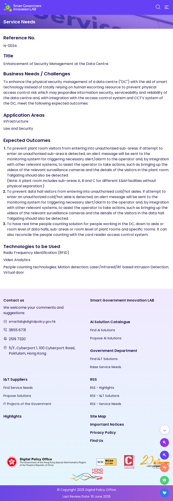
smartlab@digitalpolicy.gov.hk (32, 321)
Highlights (12, 416)
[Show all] (164, 429)
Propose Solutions (17, 396)
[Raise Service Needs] (164, 467)
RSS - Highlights (102, 387)
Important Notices (107, 424)
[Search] (157, 7)
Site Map (98, 416)
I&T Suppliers (15, 379)
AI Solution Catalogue (110, 321)
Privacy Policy (103, 432)
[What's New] (164, 492)
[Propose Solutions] (164, 455)
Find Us (96, 440)
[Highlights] (164, 480)
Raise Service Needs (105, 367)
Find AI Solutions (102, 330)
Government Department (113, 350)
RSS (93, 379)
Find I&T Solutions (104, 359)
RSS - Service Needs (105, 404)
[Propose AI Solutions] (164, 442)
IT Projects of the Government (27, 404)
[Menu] (166, 7)
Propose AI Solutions (105, 338)
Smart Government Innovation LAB (122, 300)
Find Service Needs (18, 387)
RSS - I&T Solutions (104, 396)
